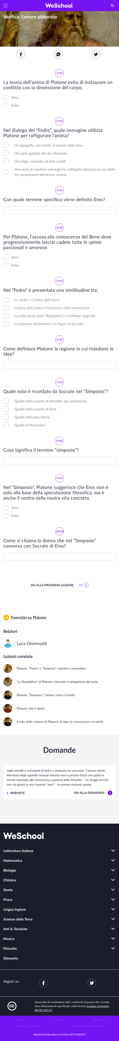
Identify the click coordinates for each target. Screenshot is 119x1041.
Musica (9, 938)
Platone (39, 617)
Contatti (19, 1019)
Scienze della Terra (17, 919)
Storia (8, 890)
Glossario (10, 958)
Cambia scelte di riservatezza (89, 1026)
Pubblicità (59, 1019)
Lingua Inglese (14, 909)
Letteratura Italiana (18, 850)
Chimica (9, 880)
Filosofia (10, 948)
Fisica (7, 899)
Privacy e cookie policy (30, 1026)
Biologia (9, 870)
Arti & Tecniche (15, 929)
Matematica (12, 860)
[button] (5, 5)
